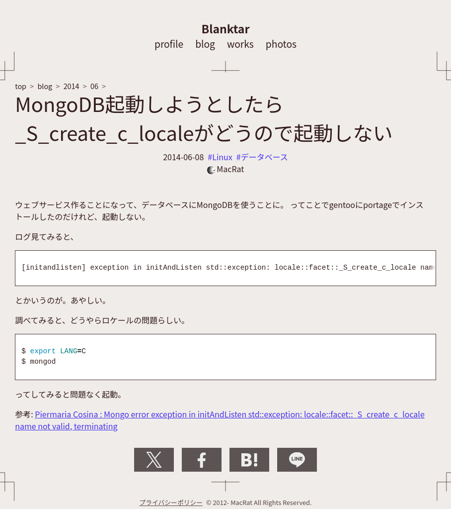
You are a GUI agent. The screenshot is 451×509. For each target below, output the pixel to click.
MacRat (225, 169)
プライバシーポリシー (171, 502)
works (240, 44)
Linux (222, 157)
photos (281, 44)
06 (94, 86)
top (20, 86)
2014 (71, 86)
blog (205, 44)
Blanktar (226, 28)
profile (168, 44)
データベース (264, 157)
